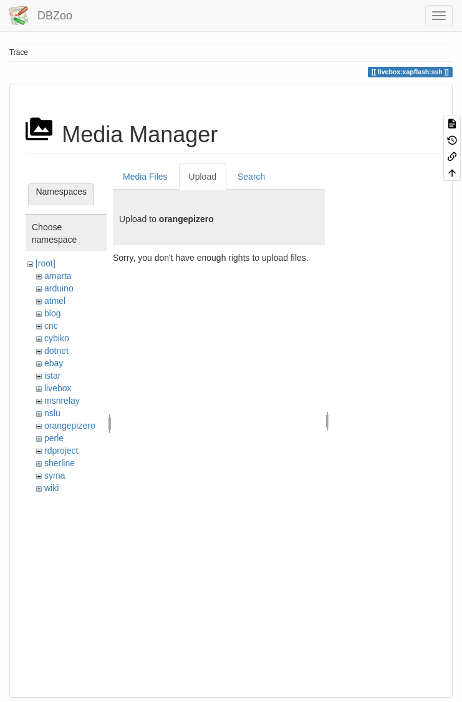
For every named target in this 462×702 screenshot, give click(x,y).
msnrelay (62, 401)
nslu (52, 413)
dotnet (56, 351)
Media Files (145, 177)
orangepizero (69, 426)
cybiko (56, 338)
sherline (59, 463)
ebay (53, 363)
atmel (54, 301)
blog (52, 313)
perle (54, 438)
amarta (58, 276)
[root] (45, 263)
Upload (202, 177)
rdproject (61, 451)
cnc (51, 326)
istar (52, 376)
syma (54, 475)
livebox (58, 388)
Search (251, 177)
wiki (51, 488)
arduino (59, 288)
